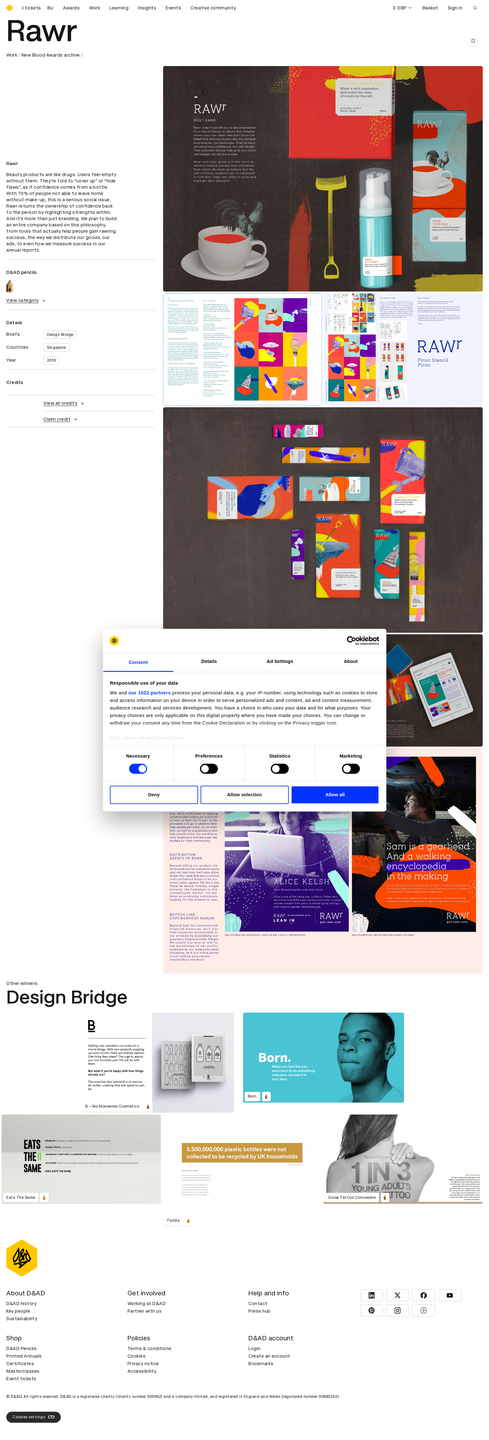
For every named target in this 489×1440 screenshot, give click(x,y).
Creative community (213, 7)
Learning (119, 7)
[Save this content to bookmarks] (473, 41)
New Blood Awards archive (50, 55)
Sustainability (21, 1318)
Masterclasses (23, 1371)
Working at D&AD (147, 1303)
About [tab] (351, 661)
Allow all (335, 795)
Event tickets (21, 1378)
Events (173, 7)
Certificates (20, 1363)
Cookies (137, 1356)
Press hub (259, 1311)
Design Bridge (60, 334)
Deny (154, 795)
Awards (71, 7)
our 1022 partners (149, 693)
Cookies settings (33, 1417)
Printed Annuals (24, 1356)
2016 (51, 360)
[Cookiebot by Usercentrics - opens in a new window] (351, 640)
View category (26, 300)
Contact (258, 1303)
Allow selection (244, 795)
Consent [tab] (138, 662)
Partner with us (145, 1311)
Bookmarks (261, 1363)
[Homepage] (9, 8)
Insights (147, 7)
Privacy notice (143, 1363)
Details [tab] (209, 661)
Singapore (56, 347)
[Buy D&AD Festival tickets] (38, 8)
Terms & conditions (150, 1348)
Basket (430, 7)
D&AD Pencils (21, 1348)
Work (94, 7)
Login (254, 1348)
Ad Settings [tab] (280, 661)
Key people (18, 1311)
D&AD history (21, 1303)
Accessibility (142, 1371)
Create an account (269, 1356)
